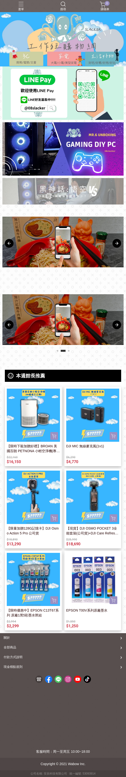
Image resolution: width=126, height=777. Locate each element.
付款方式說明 (13, 657)
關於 (7, 637)
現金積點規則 (13, 667)
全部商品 (10, 647)
